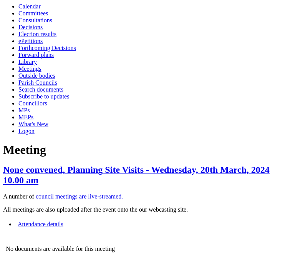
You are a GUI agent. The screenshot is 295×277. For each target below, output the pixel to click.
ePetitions (30, 41)
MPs (24, 110)
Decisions (30, 27)
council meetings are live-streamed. (79, 196)
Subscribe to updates (43, 96)
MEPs (25, 117)
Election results (37, 34)
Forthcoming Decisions (47, 48)
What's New (33, 124)
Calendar (29, 6)
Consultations (35, 20)
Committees (33, 13)
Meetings (29, 68)
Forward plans (36, 55)
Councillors (32, 103)
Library (27, 61)
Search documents (40, 89)
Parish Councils (37, 82)
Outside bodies (36, 75)
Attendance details (40, 224)
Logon (26, 131)
